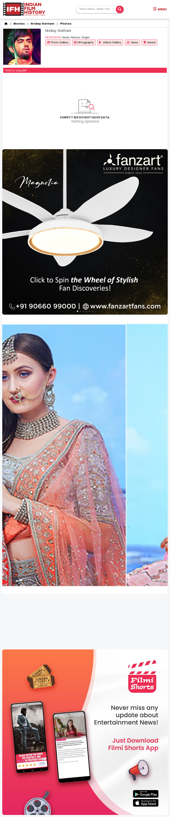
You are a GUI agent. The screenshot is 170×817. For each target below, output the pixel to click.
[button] (160, 9)
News (132, 42)
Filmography (84, 42)
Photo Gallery (57, 42)
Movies (18, 24)
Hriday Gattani (41, 24)
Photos (65, 24)
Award (149, 42)
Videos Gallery (110, 42)
